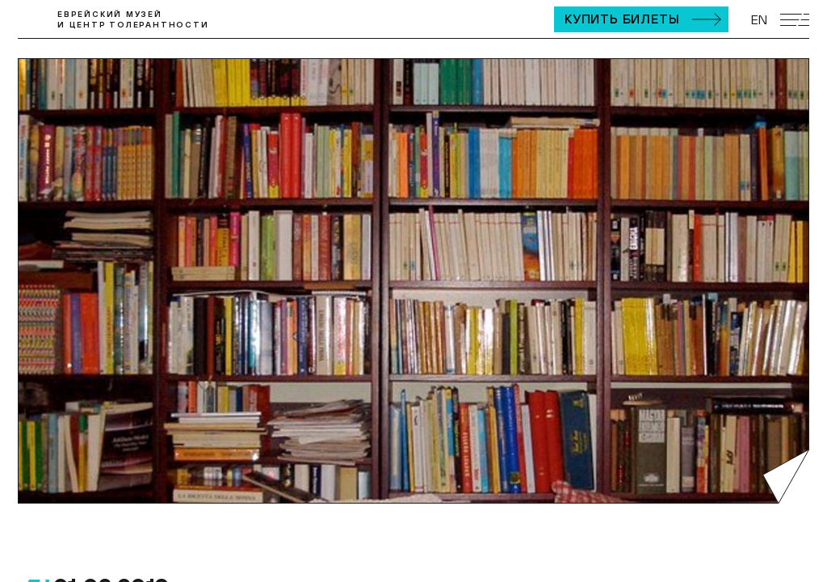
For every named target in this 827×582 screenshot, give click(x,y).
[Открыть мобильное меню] (794, 20)
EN (759, 19)
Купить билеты (622, 18)
